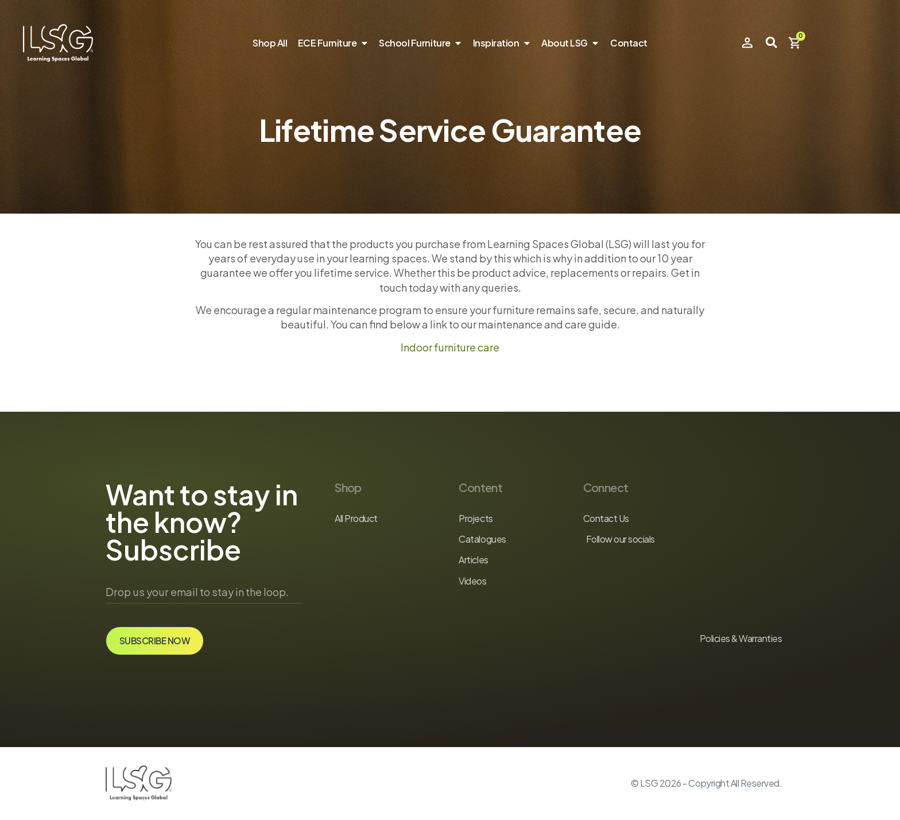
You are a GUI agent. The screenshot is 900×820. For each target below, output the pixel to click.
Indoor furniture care (450, 347)
